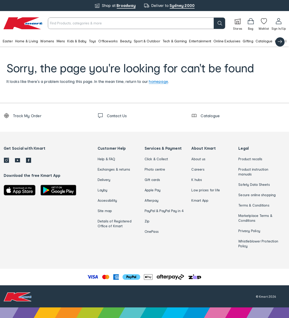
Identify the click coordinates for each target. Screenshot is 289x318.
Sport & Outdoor (147, 41)
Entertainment (200, 41)
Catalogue (264, 41)
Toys (92, 41)
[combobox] (136, 23)
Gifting (248, 41)
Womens (47, 41)
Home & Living (26, 41)
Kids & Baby (76, 41)
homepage (158, 81)
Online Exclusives (226, 41)
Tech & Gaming (175, 41)
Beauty (125, 41)
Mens (61, 41)
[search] (219, 23)
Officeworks (108, 41)
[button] (144, 41)
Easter (8, 41)
